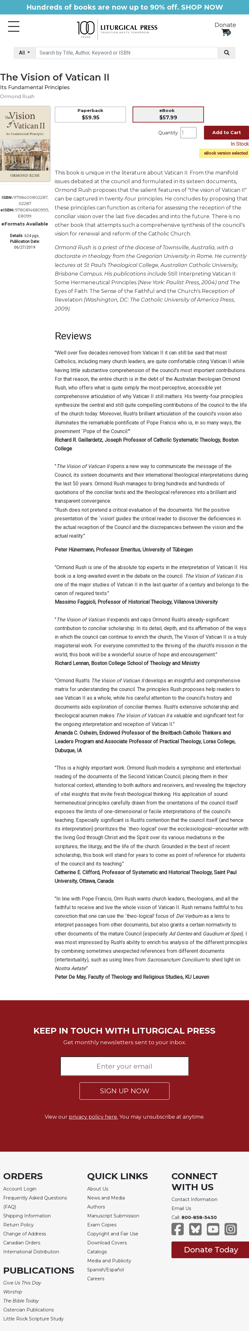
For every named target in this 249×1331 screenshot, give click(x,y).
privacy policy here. (93, 1117)
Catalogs (97, 1252)
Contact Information (194, 1199)
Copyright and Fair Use (112, 1234)
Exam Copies (101, 1225)
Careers (95, 1279)
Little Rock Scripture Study (33, 1319)
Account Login (19, 1189)
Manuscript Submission (113, 1216)
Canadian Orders (21, 1243)
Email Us (181, 1208)
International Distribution (31, 1252)
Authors (96, 1207)
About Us (97, 1189)
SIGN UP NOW (124, 1091)
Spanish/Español (105, 1270)
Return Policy (18, 1225)
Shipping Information (27, 1216)
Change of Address (24, 1234)
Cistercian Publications (28, 1310)
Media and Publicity (109, 1261)
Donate (225, 25)
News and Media (106, 1198)
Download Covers (107, 1243)
